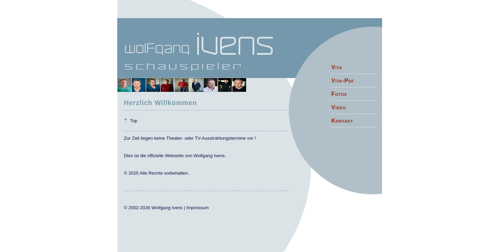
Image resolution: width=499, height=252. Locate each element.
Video (339, 107)
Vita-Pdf (343, 80)
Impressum (197, 207)
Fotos (339, 94)
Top (133, 120)
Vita (337, 67)
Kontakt (342, 120)
